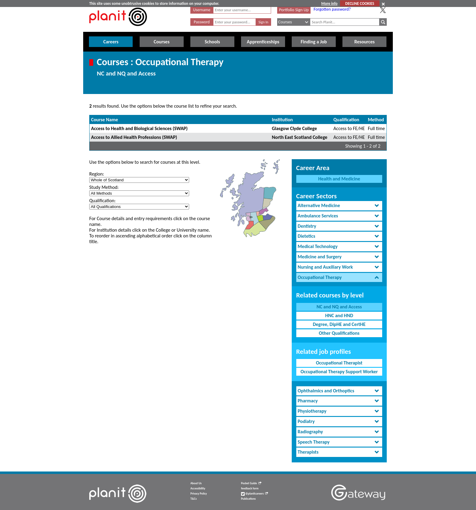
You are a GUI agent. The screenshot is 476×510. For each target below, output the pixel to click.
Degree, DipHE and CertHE (339, 324)
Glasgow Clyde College (294, 128)
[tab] (339, 205)
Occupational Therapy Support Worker (339, 371)
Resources (364, 42)
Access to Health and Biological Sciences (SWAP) (139, 128)
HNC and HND (339, 315)
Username (201, 9)
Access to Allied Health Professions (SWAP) (134, 137)
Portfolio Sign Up (294, 9)
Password (201, 22)
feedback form (250, 488)
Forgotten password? (332, 9)
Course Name (104, 119)
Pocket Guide (251, 483)
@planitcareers (254, 493)
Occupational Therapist (339, 363)
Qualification (346, 119)
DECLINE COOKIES (359, 3)
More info (329, 3)
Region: (96, 174)
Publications (248, 499)
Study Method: (104, 187)
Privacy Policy (198, 493)
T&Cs (193, 499)
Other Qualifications (339, 333)
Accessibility (197, 488)
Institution (282, 119)
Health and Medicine (339, 179)
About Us (196, 483)
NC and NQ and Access (339, 307)
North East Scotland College (300, 137)
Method (376, 119)
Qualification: (102, 200)
